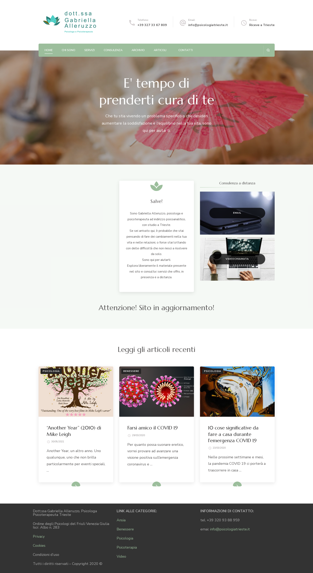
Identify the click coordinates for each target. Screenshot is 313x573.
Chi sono (68, 50)
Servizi (89, 50)
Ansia (121, 520)
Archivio (138, 50)
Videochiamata (237, 259)
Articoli (160, 50)
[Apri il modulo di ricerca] (268, 50)
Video (121, 556)
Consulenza (113, 50)
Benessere (131, 371)
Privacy (39, 536)
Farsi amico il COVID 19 (152, 428)
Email (237, 213)
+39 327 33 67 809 (152, 25)
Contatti (185, 50)
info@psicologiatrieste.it (208, 25)
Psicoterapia (127, 547)
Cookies (39, 545)
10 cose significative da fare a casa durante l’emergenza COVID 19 (233, 434)
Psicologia (51, 371)
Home (49, 50)
